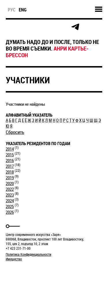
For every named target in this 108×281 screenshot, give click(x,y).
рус (12, 10)
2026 (10, 212)
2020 (10, 183)
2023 (10, 195)
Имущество (14, 259)
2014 (10, 149)
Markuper (21, 269)
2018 (10, 172)
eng (22, 10)
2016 (10, 160)
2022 (10, 189)
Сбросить (15, 132)
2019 (10, 177)
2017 (10, 166)
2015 (10, 154)
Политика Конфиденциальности (28, 254)
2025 (10, 206)
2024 (10, 200)
